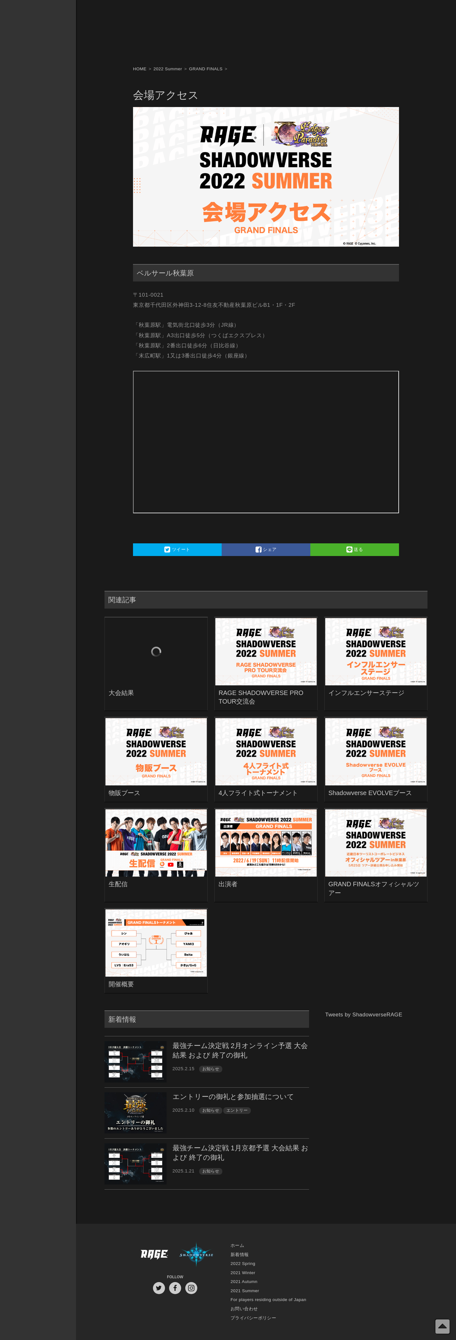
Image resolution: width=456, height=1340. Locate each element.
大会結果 (121, 692)
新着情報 (240, 1254)
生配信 (118, 884)
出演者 (228, 884)
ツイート (177, 549)
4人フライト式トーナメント (258, 792)
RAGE (154, 1254)
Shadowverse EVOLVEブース (370, 792)
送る (354, 549)
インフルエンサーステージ (366, 692)
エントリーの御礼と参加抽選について (233, 1097)
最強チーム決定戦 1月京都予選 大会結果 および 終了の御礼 (240, 1152)
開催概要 (121, 984)
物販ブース (124, 792)
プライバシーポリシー (253, 1318)
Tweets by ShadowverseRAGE (363, 1015)
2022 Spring (243, 1263)
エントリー (237, 1110)
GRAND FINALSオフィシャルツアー (373, 888)
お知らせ (210, 1068)
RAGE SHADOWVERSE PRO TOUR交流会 (260, 697)
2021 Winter (243, 1272)
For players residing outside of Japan (268, 1299)
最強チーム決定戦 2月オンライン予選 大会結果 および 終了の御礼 (240, 1050)
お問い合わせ (244, 1308)
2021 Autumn (244, 1281)
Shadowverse (196, 1254)
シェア (266, 549)
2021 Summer (245, 1290)
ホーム (237, 1245)
